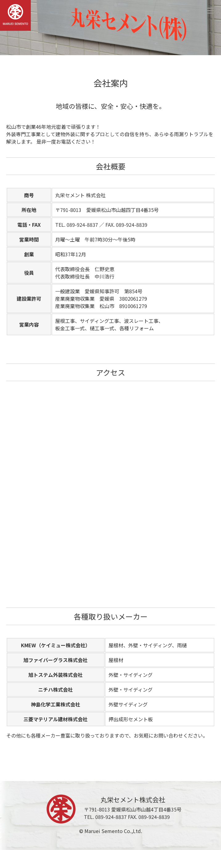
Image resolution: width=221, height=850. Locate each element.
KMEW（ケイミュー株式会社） (55, 645)
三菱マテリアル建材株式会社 (55, 719)
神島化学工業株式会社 (55, 704)
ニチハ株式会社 (55, 689)
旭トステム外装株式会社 (55, 674)
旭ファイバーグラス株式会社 (55, 660)
